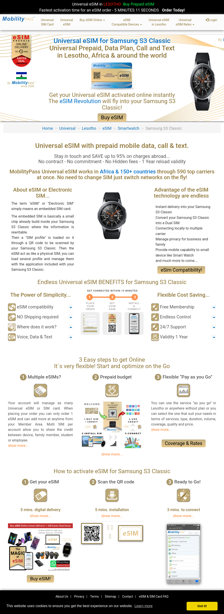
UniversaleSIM (66, 22)
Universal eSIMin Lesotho (159, 22)
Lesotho (89, 128)
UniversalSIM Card (47, 22)
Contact (127, 596)
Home (47, 128)
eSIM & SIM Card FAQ (153, 596)
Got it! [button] (202, 606)
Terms (94, 596)
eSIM (107, 128)
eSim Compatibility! (181, 270)
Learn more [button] (143, 606)
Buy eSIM (112, 117)
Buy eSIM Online (92, 20)
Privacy (79, 596)
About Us (62, 596)
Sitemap (110, 596)
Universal (67, 128)
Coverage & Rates (183, 443)
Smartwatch (128, 128)
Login (211, 20)
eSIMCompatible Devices (127, 22)
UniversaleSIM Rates (185, 22)
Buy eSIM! (40, 578)
